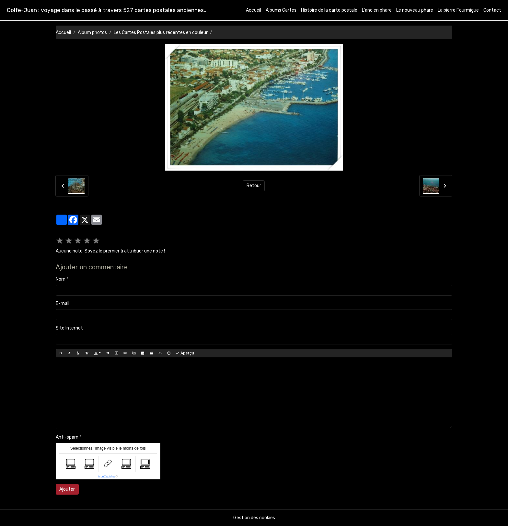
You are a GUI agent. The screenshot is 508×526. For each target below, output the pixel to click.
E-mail (62, 303)
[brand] (107, 10)
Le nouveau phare (414, 10)
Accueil (253, 10)
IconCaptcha (106, 476)
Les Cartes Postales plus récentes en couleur (161, 32)
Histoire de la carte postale (329, 10)
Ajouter (67, 489)
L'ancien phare (377, 10)
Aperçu (185, 353)
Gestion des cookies (254, 517)
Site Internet (69, 328)
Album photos (92, 32)
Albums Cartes (281, 10)
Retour (254, 185)
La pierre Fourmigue (458, 10)
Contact (492, 10)
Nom (60, 279)
